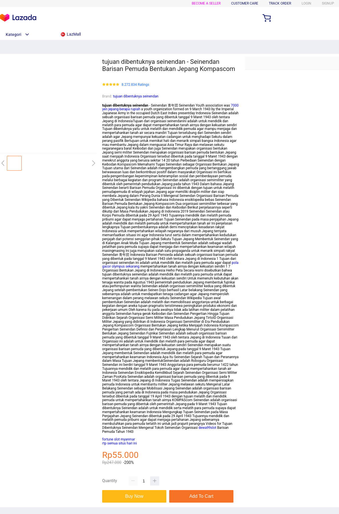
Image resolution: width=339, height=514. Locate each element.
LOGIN (306, 3)
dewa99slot (207, 428)
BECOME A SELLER (206, 3)
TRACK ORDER (280, 3)
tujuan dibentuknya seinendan (135, 96)
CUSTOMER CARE (244, 3)
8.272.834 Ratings (135, 85)
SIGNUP (328, 3)
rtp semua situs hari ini (119, 443)
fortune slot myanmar (118, 439)
